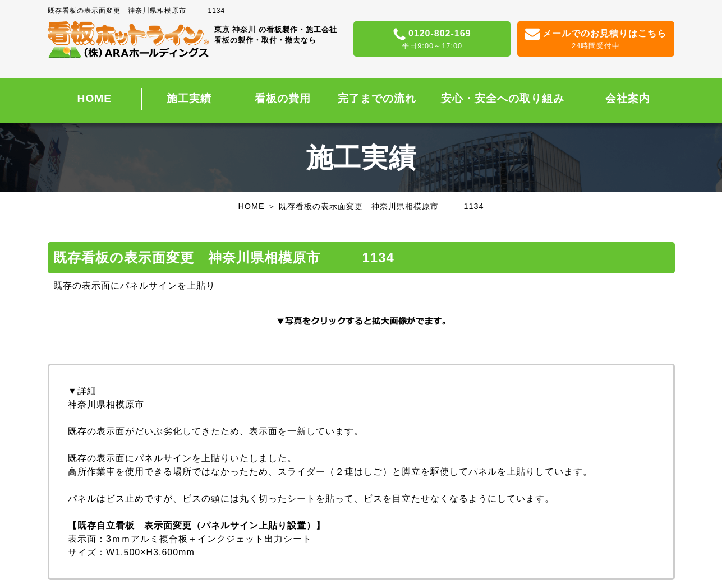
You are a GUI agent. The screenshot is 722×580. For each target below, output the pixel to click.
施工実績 (189, 98)
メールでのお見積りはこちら (596, 40)
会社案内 (627, 98)
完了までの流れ (377, 98)
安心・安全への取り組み (502, 98)
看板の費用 (283, 98)
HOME (94, 98)
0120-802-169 (432, 40)
